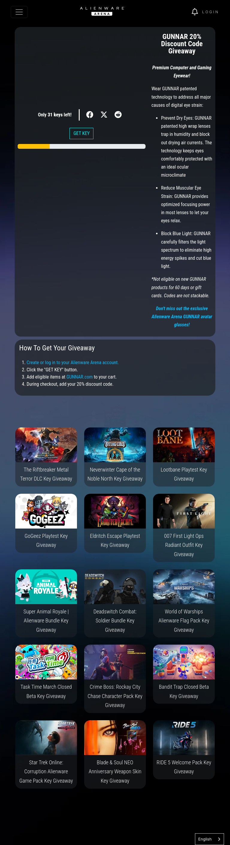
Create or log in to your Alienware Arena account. (73, 362)
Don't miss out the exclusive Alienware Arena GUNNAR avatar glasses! (182, 317)
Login (210, 12)
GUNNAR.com (79, 377)
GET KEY (81, 133)
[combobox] (209, 839)
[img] (197, 12)
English (205, 839)
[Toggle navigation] (19, 12)
